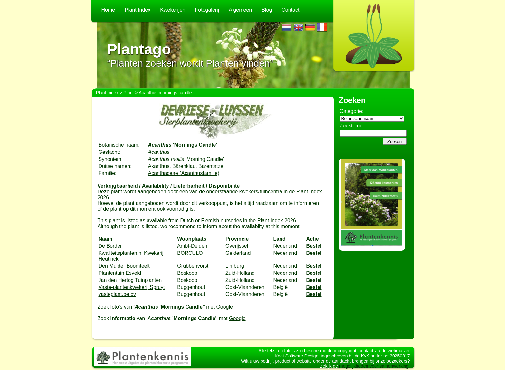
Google (224, 307)
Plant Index (137, 10)
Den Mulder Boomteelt (124, 266)
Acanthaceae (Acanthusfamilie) (183, 173)
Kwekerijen (172, 10)
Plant (129, 92)
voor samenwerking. (389, 366)
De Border (110, 246)
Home (108, 10)
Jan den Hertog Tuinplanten (130, 280)
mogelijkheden (353, 366)
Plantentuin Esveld (120, 273)
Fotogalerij (207, 10)
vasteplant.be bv (117, 294)
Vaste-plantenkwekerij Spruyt (132, 287)
